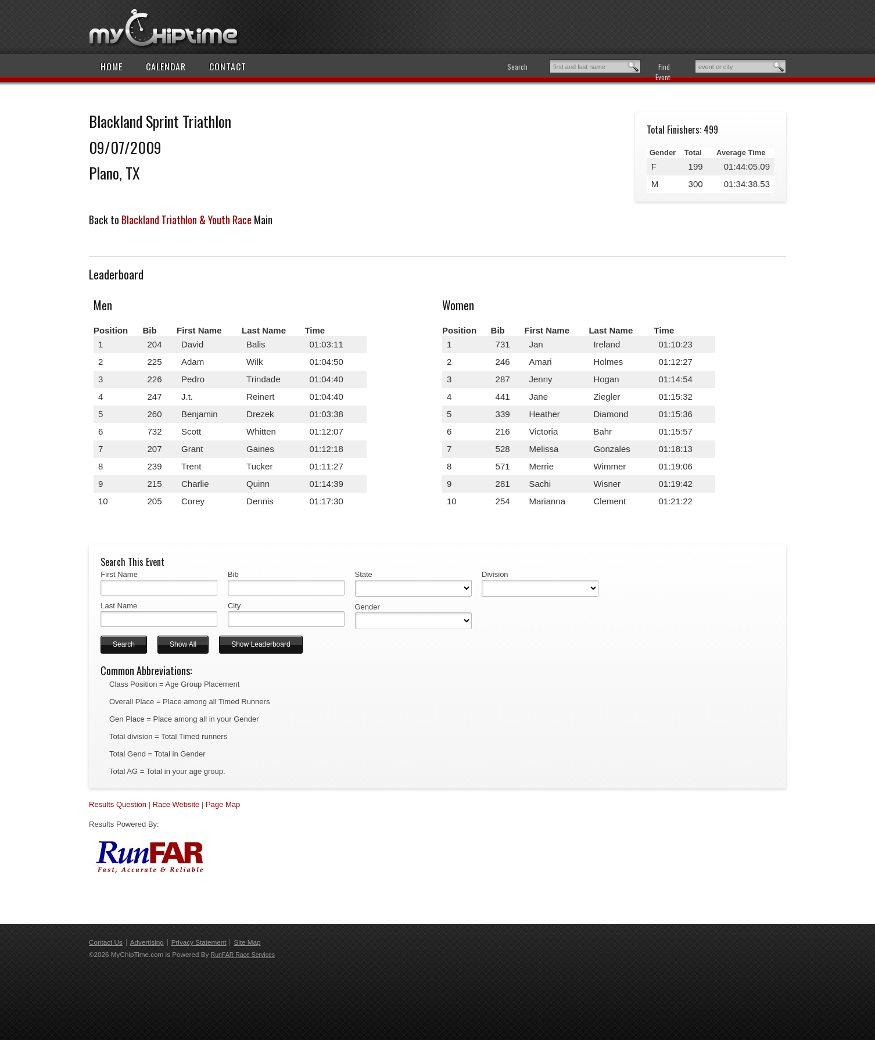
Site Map (247, 942)
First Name (119, 574)
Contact (227, 66)
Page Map (223, 804)
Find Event (662, 72)
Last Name (119, 605)
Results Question (117, 804)
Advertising (147, 942)
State (363, 574)
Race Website (176, 804)
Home (112, 66)
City (234, 605)
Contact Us (106, 942)
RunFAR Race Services (243, 954)
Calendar (166, 66)
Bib (233, 574)
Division (495, 574)
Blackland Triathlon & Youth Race (186, 219)
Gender (367, 607)
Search (517, 66)
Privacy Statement (199, 942)
